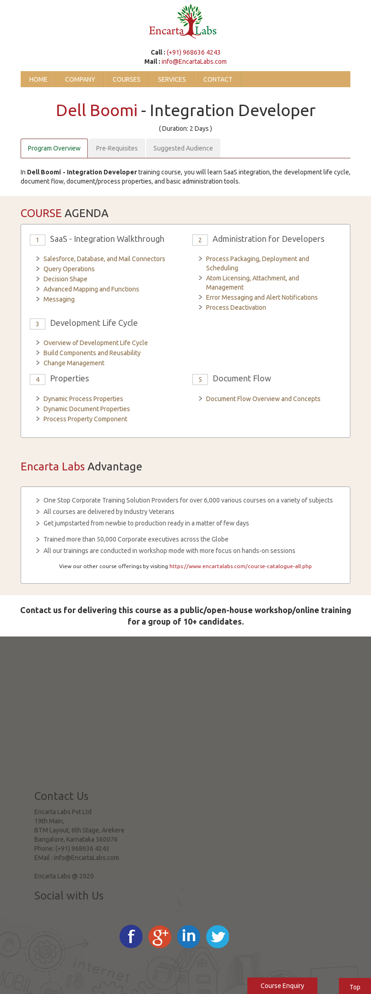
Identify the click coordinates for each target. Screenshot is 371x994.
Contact (218, 79)
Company (80, 79)
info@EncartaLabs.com (194, 61)
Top (354, 987)
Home (38, 79)
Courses (127, 79)
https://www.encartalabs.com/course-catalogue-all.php (240, 566)
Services (172, 79)
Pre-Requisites (117, 148)
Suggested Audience (183, 148)
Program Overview (54, 148)
